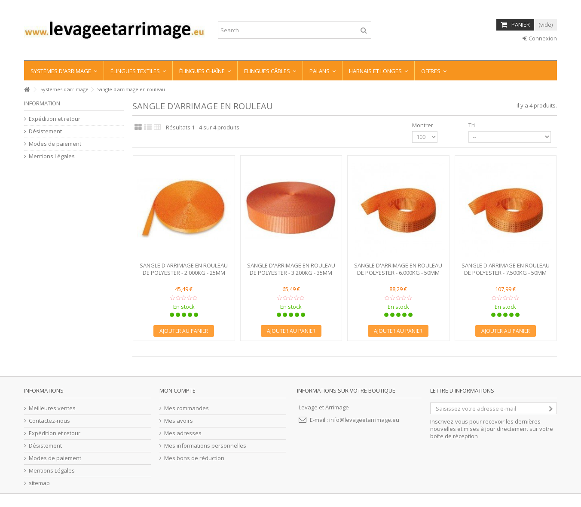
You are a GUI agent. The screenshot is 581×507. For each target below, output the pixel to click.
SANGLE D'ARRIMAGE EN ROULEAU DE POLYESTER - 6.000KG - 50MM (398, 269)
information (42, 103)
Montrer (422, 125)
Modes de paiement (55, 143)
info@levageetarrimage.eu (364, 420)
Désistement (45, 131)
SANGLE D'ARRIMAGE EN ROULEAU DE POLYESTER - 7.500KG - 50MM (506, 269)
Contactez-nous (49, 420)
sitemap (39, 483)
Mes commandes (186, 408)
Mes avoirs (178, 420)
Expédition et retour (54, 119)
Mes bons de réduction (194, 458)
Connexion (540, 38)
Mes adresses (183, 433)
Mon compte (177, 390)
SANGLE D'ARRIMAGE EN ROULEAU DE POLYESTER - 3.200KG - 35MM (291, 269)
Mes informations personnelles (205, 445)
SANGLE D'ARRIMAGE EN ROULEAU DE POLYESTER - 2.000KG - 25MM (184, 269)
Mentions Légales (52, 156)
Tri (471, 125)
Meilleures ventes (52, 408)
